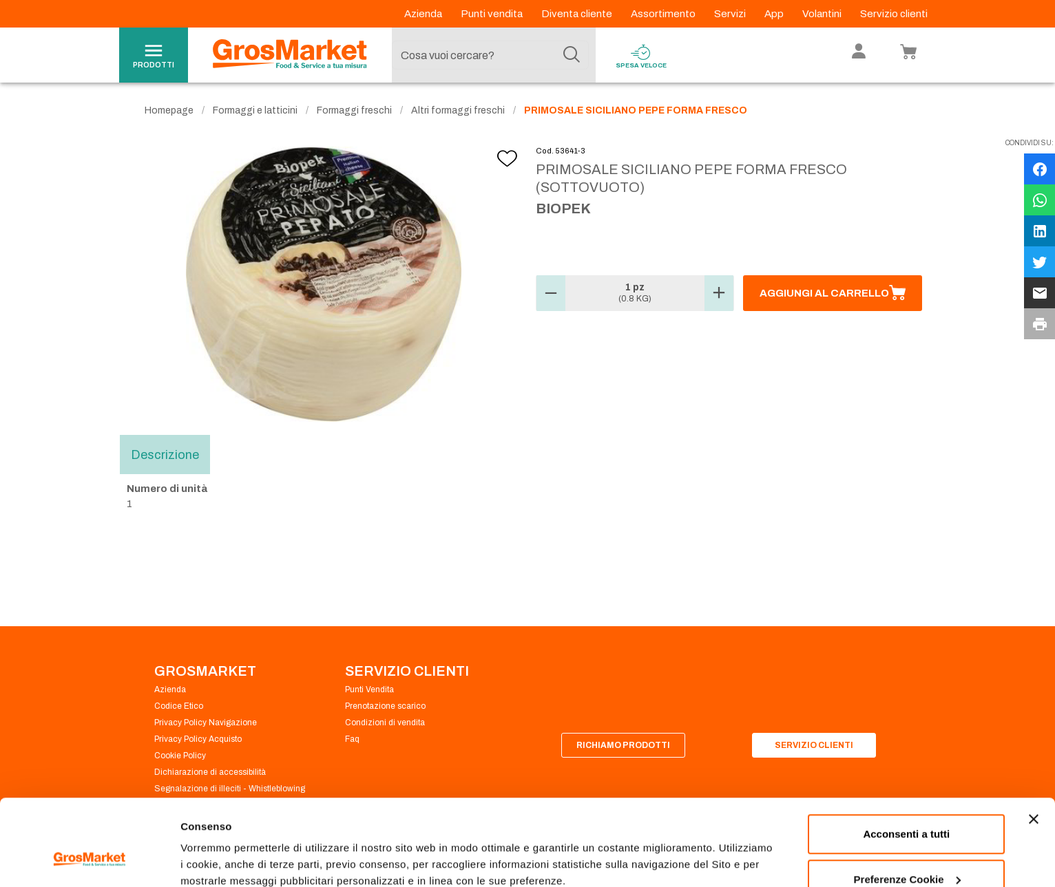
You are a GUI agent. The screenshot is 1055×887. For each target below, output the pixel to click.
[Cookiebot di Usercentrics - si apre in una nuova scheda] (89, 860)
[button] (550, 293)
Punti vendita (493, 13)
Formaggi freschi (354, 110)
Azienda (424, 13)
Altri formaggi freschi (458, 110)
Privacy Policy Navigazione (205, 722)
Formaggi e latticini (255, 110)
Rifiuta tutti (906, 850)
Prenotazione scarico (385, 706)
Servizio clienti (894, 13)
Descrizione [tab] (165, 454)
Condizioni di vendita (385, 722)
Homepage (169, 110)
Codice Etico (178, 706)
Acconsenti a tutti (906, 760)
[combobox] (490, 55)
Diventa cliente (577, 13)
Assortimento (664, 13)
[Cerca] (571, 55)
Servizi (731, 13)
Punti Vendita (369, 689)
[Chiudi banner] (1033, 745)
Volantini (823, 13)
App (775, 13)
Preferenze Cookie (226, 845)
